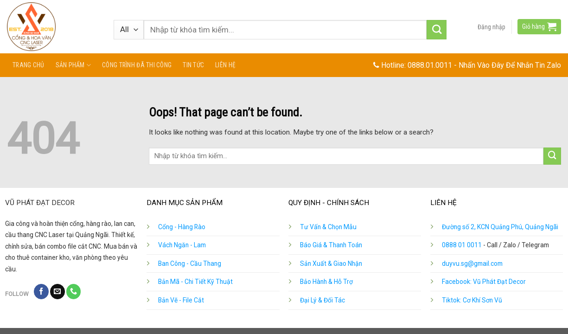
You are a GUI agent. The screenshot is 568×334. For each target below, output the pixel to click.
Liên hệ (225, 65)
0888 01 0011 (462, 245)
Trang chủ (29, 65)
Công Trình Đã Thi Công (137, 65)
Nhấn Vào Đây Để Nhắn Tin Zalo (510, 65)
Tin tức (193, 65)
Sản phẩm (73, 65)
